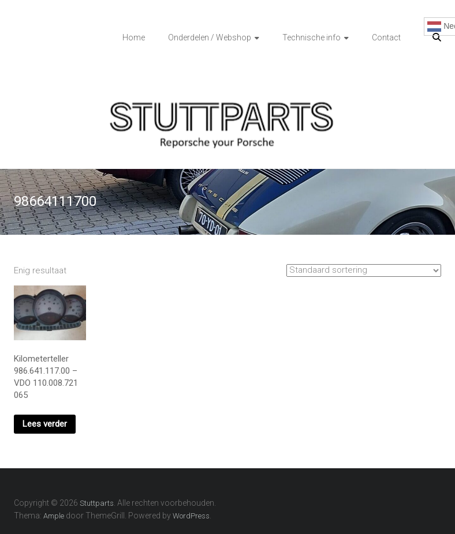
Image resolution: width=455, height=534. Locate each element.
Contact (386, 37)
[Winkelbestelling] (363, 270)
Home (133, 37)
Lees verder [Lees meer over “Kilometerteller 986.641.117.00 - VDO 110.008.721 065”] (45, 424)
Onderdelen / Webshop (209, 37)
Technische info (311, 37)
